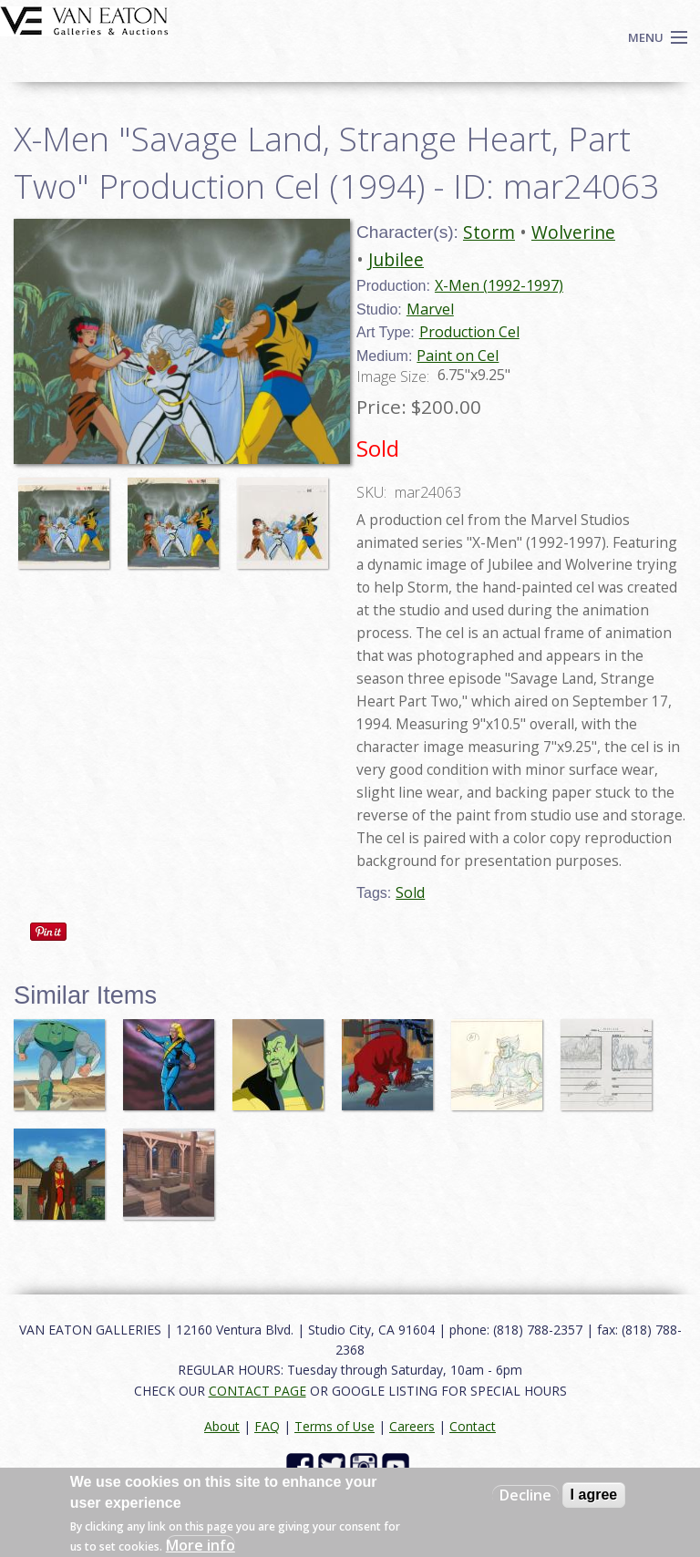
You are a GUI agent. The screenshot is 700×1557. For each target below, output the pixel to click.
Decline (525, 1495)
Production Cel (469, 332)
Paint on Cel (458, 355)
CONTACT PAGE (257, 1390)
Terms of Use (334, 1426)
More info (200, 1545)
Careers (412, 1426)
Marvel (430, 309)
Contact (472, 1426)
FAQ (267, 1426)
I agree (594, 1494)
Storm (489, 232)
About (222, 1426)
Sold (410, 892)
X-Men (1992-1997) (499, 285)
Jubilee (396, 259)
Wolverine (573, 232)
